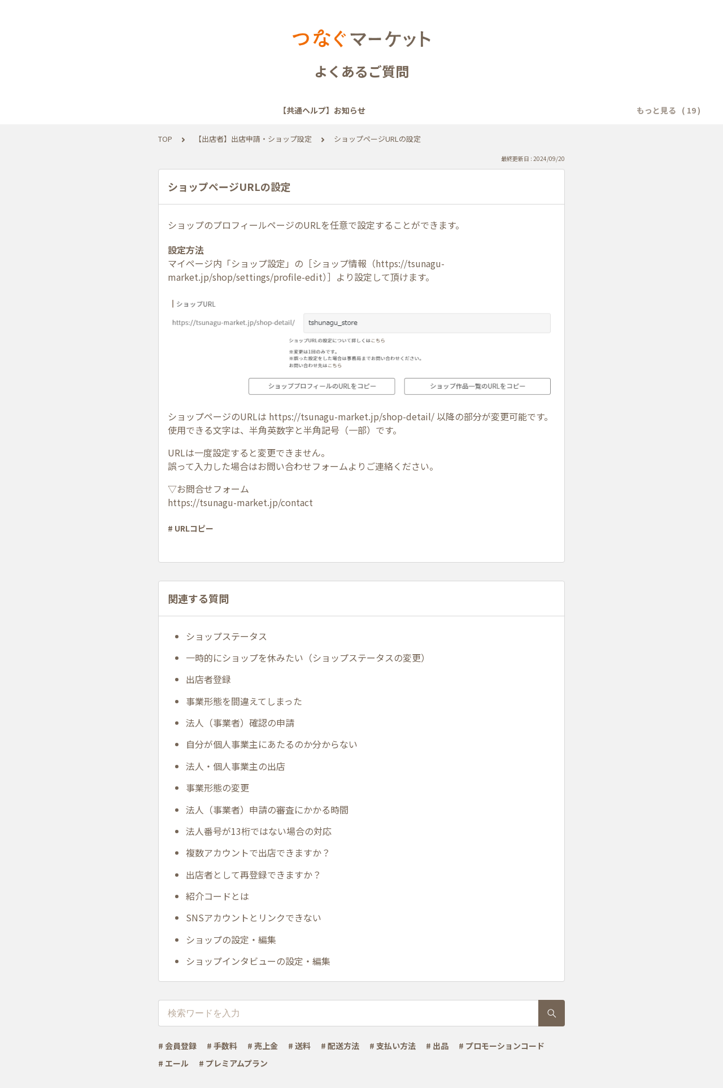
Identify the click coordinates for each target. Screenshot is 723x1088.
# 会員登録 (177, 1045)
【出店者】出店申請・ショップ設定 (253, 138)
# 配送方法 (340, 1045)
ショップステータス (226, 636)
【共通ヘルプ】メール (357, 110)
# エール (173, 1063)
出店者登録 (208, 679)
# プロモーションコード (502, 1045)
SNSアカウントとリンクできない (253, 917)
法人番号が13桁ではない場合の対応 (259, 831)
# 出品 (437, 1045)
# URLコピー (191, 528)
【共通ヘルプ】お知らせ (92, 110)
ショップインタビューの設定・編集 (258, 961)
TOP (165, 138)
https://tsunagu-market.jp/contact (240, 502)
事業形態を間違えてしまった (244, 701)
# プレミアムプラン (233, 1063)
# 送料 (299, 1045)
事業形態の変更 (217, 787)
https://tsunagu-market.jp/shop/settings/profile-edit (306, 270)
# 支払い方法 (392, 1045)
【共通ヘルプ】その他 (555, 110)
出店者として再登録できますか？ (253, 874)
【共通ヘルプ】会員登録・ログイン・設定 (227, 110)
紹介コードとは (217, 896)
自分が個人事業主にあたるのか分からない (272, 744)
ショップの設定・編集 (231, 939)
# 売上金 (262, 1045)
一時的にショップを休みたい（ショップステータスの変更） (308, 657)
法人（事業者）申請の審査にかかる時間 (267, 809)
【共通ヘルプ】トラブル (456, 110)
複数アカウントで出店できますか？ (258, 852)
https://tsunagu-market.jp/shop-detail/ (351, 416)
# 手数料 (222, 1045)
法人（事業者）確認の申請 (240, 722)
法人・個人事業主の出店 (235, 766)
